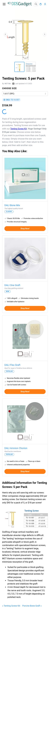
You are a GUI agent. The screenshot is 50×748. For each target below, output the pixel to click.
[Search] (36, 4)
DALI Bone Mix (12, 205)
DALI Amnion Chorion (15, 448)
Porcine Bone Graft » (32, 606)
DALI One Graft (12, 285)
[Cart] (41, 4)
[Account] (46, 4)
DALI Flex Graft (12, 365)
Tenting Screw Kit (18, 128)
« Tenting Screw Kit (11, 606)
